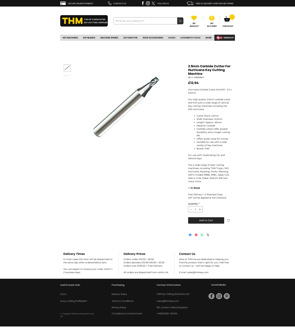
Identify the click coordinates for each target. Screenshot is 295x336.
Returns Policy (119, 294)
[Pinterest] (227, 296)
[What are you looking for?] (143, 20)
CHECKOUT (227, 26)
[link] (229, 18)
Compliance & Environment (127, 313)
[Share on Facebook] (190, 235)
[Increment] (200, 209)
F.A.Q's (63, 294)
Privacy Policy (119, 307)
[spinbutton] (195, 209)
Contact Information (169, 285)
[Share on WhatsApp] (202, 235)
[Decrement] (191, 209)
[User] (212, 18)
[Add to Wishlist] (228, 220)
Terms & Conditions (123, 301)
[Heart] (194, 18)
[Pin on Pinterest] (196, 235)
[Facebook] (211, 296)
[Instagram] (219, 296)
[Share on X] (208, 235)
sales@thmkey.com (168, 301)
